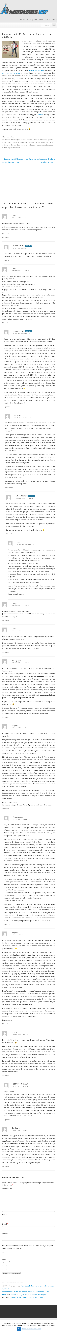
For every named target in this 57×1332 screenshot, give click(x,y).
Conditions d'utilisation (31, 1329)
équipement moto (14, 148)
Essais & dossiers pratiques (21, 142)
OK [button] (19, 1329)
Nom (4, 1214)
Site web (5, 1234)
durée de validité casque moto (16, 145)
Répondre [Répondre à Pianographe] (5, 717)
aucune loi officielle (36, 70)
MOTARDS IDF (24, 140)
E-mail (5, 1224)
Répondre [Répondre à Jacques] (5, 809)
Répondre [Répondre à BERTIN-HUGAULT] (7, 1120)
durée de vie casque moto (36, 145)
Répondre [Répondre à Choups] (5, 620)
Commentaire (7, 1189)
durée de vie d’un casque (11, 73)
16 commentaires (8, 137)
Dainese (40, 114)
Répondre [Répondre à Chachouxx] (5, 1166)
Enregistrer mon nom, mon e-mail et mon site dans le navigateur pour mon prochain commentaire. (27, 1247)
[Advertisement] (28, 182)
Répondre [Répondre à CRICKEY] (5, 237)
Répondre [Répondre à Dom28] (5, 1076)
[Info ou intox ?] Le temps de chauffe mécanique (28, 1295)
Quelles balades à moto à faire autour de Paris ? (27, 1297)
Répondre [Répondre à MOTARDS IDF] (7, 260)
